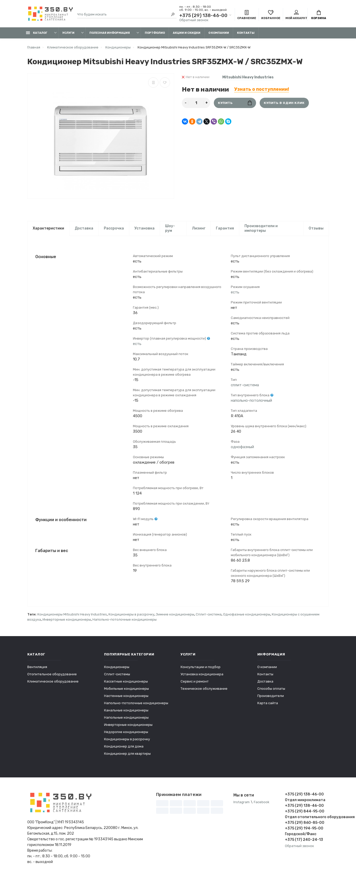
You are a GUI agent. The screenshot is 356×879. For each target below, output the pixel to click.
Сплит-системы (117, 675)
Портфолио (155, 33)
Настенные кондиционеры (126, 697)
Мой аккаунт (296, 15)
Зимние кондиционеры (175, 615)
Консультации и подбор (201, 668)
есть (137, 344)
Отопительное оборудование (52, 675)
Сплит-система (209, 615)
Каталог (36, 33)
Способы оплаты (271, 689)
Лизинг (198, 228)
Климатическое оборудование (53, 682)
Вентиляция (37, 668)
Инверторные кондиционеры (67, 620)
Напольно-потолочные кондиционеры (124, 620)
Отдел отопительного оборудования (307, 818)
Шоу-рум (170, 228)
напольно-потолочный (251, 401)
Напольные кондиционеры (126, 718)
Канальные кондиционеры (126, 711)
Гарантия (225, 228)
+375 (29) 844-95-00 (304, 812)
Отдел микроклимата (305, 801)
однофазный (242, 447)
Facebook (261, 803)
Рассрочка (114, 228)
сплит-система (245, 385)
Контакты (246, 33)
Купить (235, 102)
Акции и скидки (186, 33)
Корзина (318, 15)
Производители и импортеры (261, 228)
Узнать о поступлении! (261, 89)
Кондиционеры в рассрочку (131, 615)
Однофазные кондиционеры (246, 615)
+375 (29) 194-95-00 (304, 829)
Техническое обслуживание (204, 689)
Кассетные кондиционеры (126, 682)
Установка (144, 228)
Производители (270, 697)
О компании (218, 33)
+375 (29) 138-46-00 (203, 15)
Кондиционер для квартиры (127, 754)
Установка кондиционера (202, 675)
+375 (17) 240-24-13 (304, 840)
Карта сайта (267, 704)
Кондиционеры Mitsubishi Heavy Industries (72, 615)
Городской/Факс (300, 835)
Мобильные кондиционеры (126, 689)
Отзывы (316, 228)
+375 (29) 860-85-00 (304, 823)
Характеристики (48, 228)
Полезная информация (109, 33)
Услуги (68, 33)
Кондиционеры (116, 668)
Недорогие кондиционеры (126, 733)
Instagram (241, 803)
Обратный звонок (193, 20)
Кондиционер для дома (123, 747)
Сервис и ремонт (195, 682)
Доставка (84, 228)
